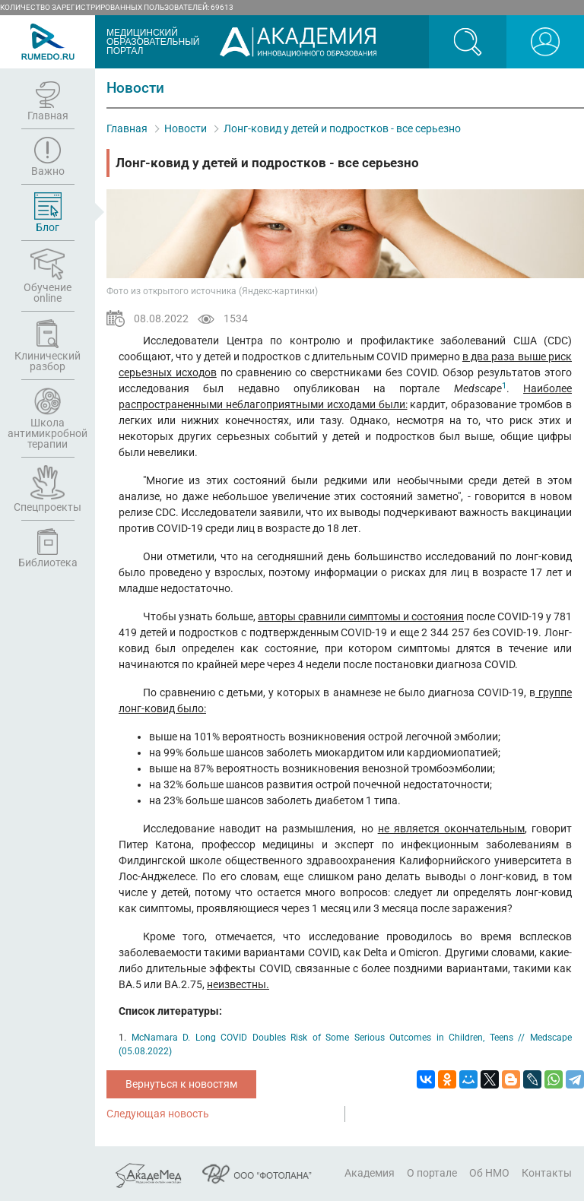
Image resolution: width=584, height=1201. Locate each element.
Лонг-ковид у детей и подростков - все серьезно (342, 128)
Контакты (547, 1173)
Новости (185, 128)
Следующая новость (157, 1114)
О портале (432, 1173)
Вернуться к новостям (181, 1084)
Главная (127, 128)
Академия (369, 1173)
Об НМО (489, 1173)
